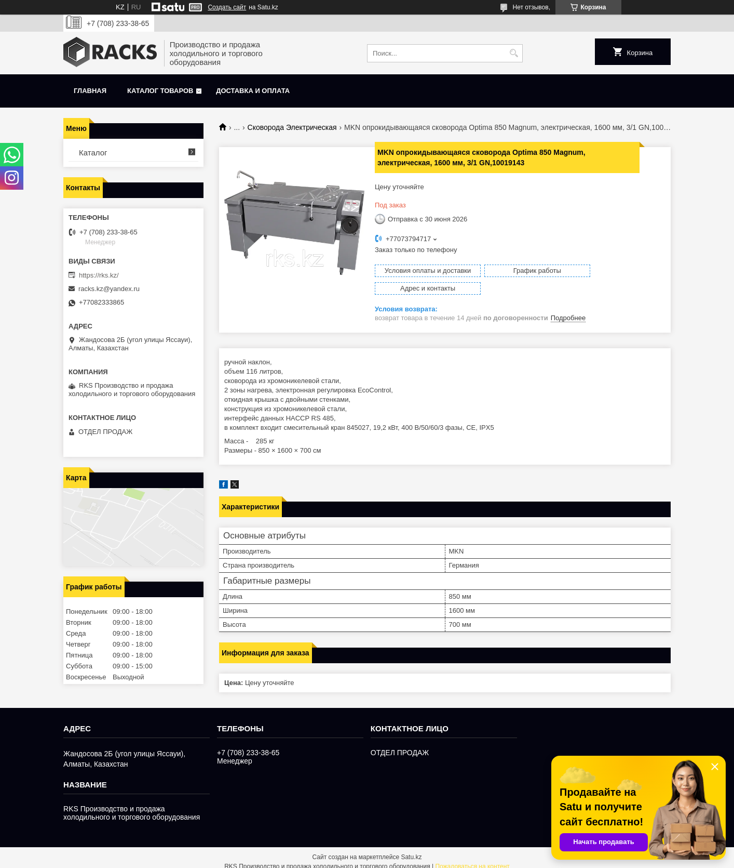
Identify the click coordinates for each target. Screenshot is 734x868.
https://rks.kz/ (99, 275)
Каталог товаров (160, 91)
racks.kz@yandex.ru (109, 289)
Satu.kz (411, 848)
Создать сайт (227, 7)
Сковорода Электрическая (292, 127)
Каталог (93, 152)
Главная (90, 91)
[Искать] (514, 53)
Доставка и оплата (253, 91)
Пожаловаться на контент (472, 858)
